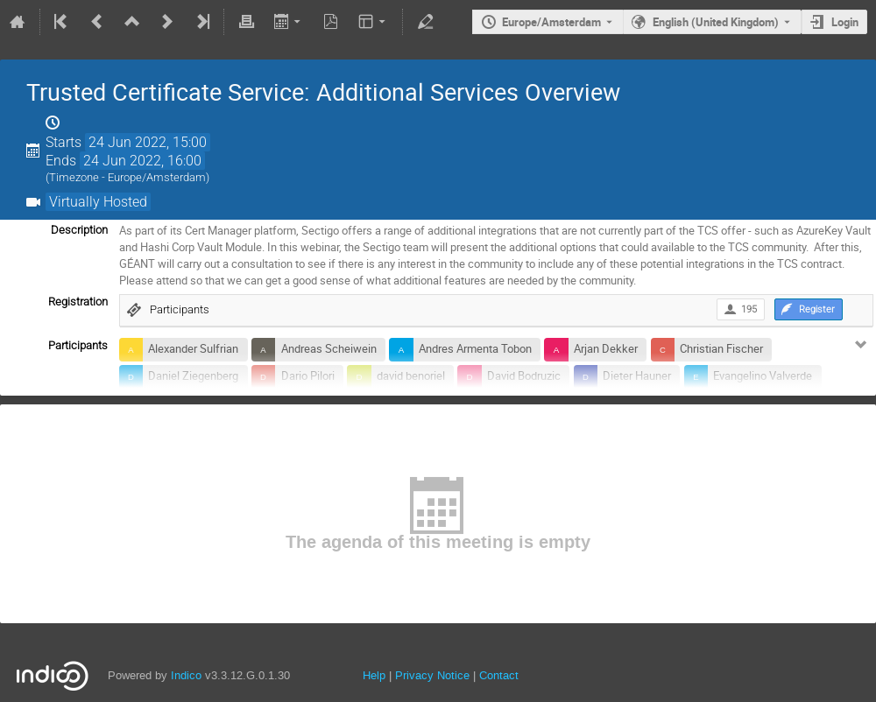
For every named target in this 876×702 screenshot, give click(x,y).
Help (374, 675)
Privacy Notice (432, 675)
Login (844, 22)
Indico (186, 675)
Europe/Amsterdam (551, 22)
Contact (499, 675)
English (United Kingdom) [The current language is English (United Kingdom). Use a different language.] (716, 22)
